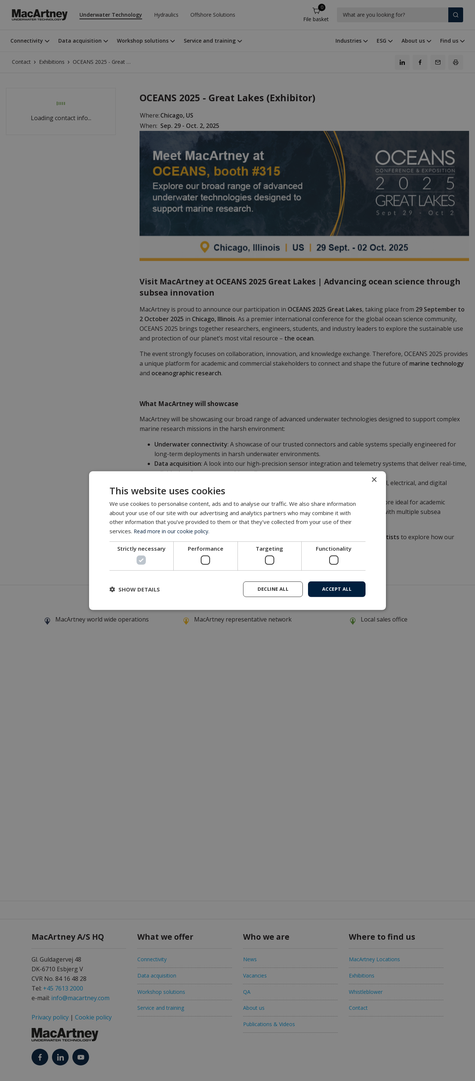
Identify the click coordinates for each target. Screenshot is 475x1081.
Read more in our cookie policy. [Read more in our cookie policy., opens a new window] (173, 530)
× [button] (374, 479)
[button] (134, 589)
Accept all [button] (334, 588)
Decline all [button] (267, 588)
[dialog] (237, 541)
